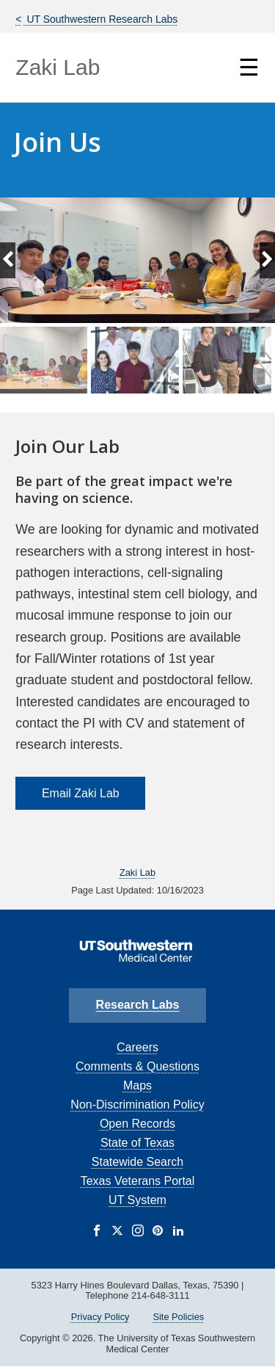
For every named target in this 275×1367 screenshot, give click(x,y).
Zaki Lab (57, 67)
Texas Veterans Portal (138, 1181)
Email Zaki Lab (81, 793)
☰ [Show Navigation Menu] (249, 67)
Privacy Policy (100, 1316)
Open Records (137, 1123)
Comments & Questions (137, 1066)
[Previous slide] (7, 260)
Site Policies (178, 1316)
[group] (137, 359)
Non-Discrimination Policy (137, 1104)
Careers (137, 1047)
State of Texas (137, 1142)
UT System (137, 1200)
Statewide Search (137, 1162)
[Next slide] (267, 260)
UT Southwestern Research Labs (101, 19)
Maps (137, 1085)
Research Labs (138, 1004)
